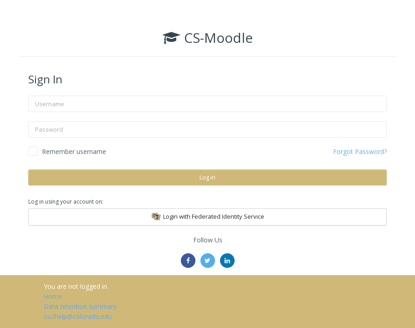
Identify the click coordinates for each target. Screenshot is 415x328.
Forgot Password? (360, 151)
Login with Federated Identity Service (207, 216)
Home (53, 296)
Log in (207, 177)
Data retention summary (80, 306)
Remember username (74, 151)
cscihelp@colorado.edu (78, 316)
